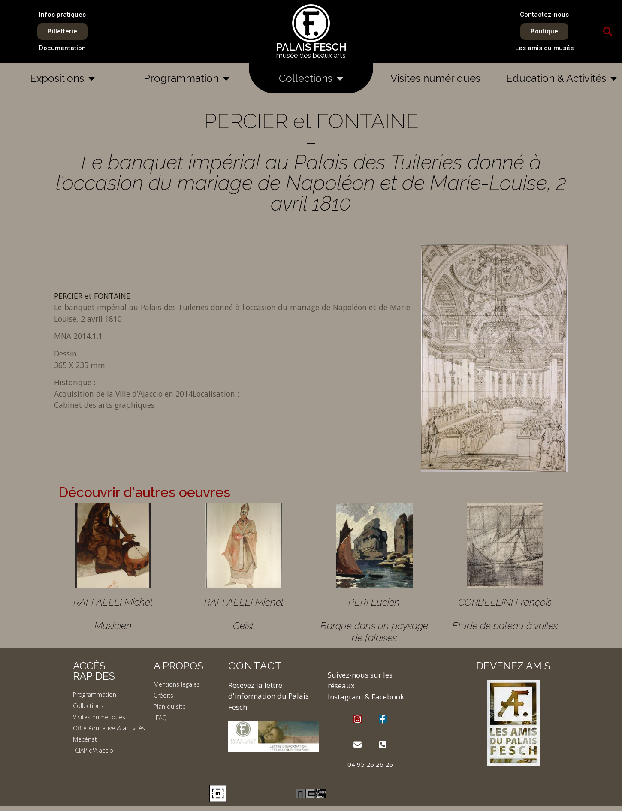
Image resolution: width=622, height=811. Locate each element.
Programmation (186, 78)
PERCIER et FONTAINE (92, 296)
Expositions (62, 78)
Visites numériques (435, 78)
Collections (311, 78)
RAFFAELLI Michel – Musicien (112, 613)
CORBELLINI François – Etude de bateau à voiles (505, 613)
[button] (608, 32)
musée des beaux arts (311, 55)
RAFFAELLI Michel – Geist (243, 613)
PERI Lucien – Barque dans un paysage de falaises (374, 619)
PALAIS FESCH (311, 47)
